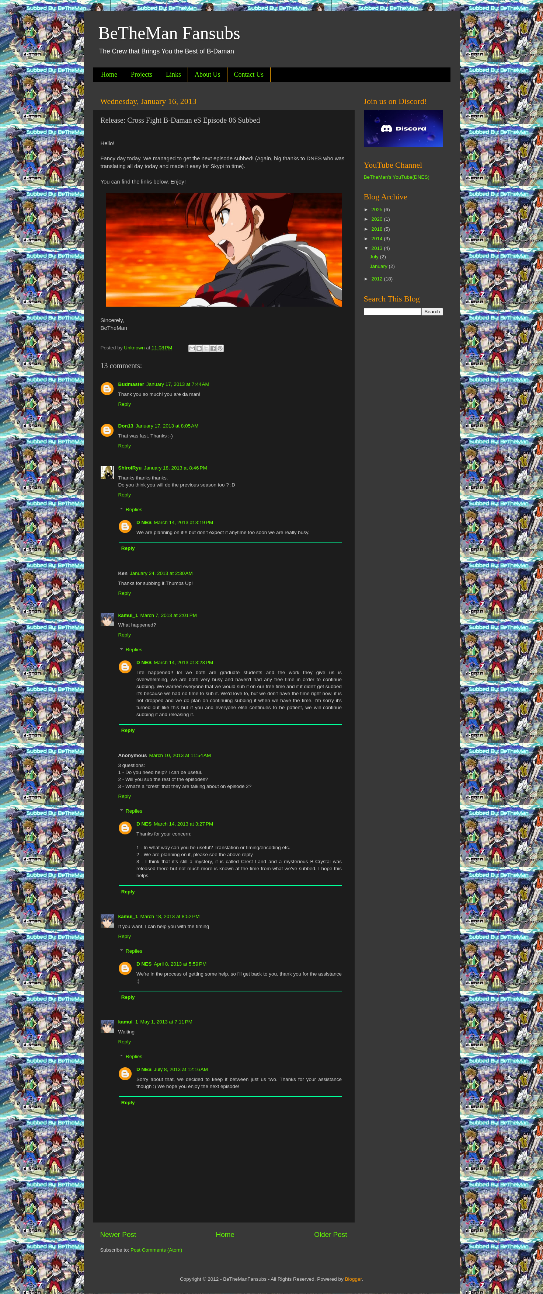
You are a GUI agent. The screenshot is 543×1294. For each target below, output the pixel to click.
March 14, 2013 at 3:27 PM (183, 824)
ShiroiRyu (130, 468)
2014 (377, 238)
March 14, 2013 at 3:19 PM (183, 522)
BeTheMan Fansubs (169, 33)
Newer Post (118, 1234)
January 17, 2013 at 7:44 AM (177, 384)
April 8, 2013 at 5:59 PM (180, 964)
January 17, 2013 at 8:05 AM (167, 426)
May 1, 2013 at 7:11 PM (166, 1022)
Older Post (330, 1234)
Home (109, 74)
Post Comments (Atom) (156, 1250)
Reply (124, 404)
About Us (207, 74)
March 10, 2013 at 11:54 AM (180, 755)
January (379, 266)
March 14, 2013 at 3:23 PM (183, 662)
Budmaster (131, 384)
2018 (377, 229)
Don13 (125, 426)
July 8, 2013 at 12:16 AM (181, 1069)
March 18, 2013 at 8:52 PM (170, 916)
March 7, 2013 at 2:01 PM (168, 615)
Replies (134, 509)
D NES (144, 522)
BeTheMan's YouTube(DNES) (396, 177)
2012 (377, 279)
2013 (377, 248)
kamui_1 (128, 615)
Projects (141, 74)
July (375, 256)
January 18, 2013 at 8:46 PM (175, 468)
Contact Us (249, 74)
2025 (377, 209)
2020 (377, 219)
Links (173, 74)
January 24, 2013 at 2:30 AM (161, 573)
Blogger (353, 1279)
